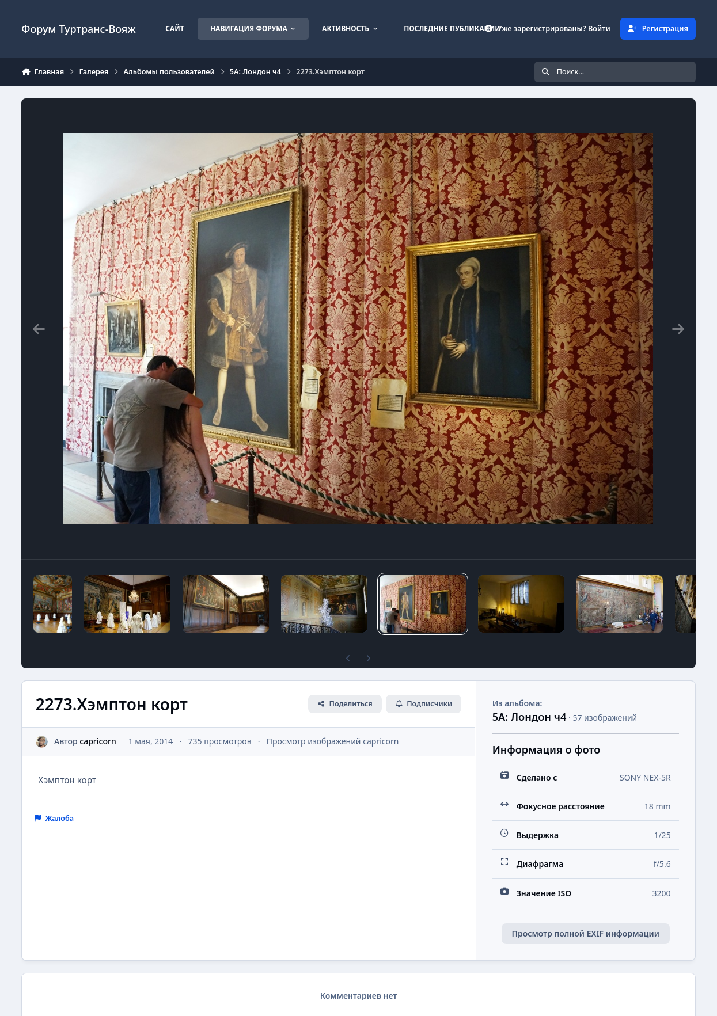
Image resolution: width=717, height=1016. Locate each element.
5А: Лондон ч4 (529, 717)
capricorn (98, 741)
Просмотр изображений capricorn (333, 741)
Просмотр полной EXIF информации (585, 933)
